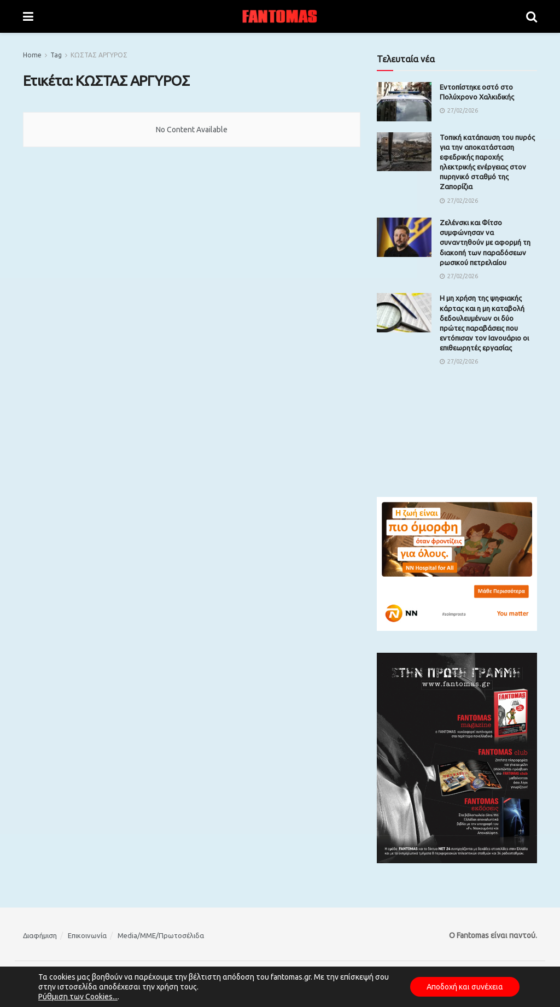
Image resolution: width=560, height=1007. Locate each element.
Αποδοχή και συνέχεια (465, 986)
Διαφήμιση (40, 935)
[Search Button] (531, 16)
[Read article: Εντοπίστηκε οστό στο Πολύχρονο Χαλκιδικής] (404, 101)
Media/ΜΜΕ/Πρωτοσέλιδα (161, 935)
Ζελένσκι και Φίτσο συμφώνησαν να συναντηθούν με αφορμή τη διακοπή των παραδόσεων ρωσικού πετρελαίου (485, 242)
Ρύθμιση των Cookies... (78, 996)
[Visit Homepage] (280, 16)
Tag (56, 54)
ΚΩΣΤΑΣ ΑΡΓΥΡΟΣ (99, 54)
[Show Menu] (28, 16)
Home (32, 54)
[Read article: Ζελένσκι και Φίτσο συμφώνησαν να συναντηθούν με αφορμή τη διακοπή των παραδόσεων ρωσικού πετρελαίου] (404, 237)
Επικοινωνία (87, 935)
